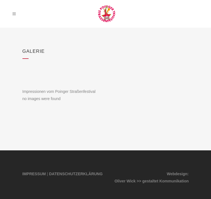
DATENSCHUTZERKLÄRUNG (76, 174)
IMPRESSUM (34, 174)
